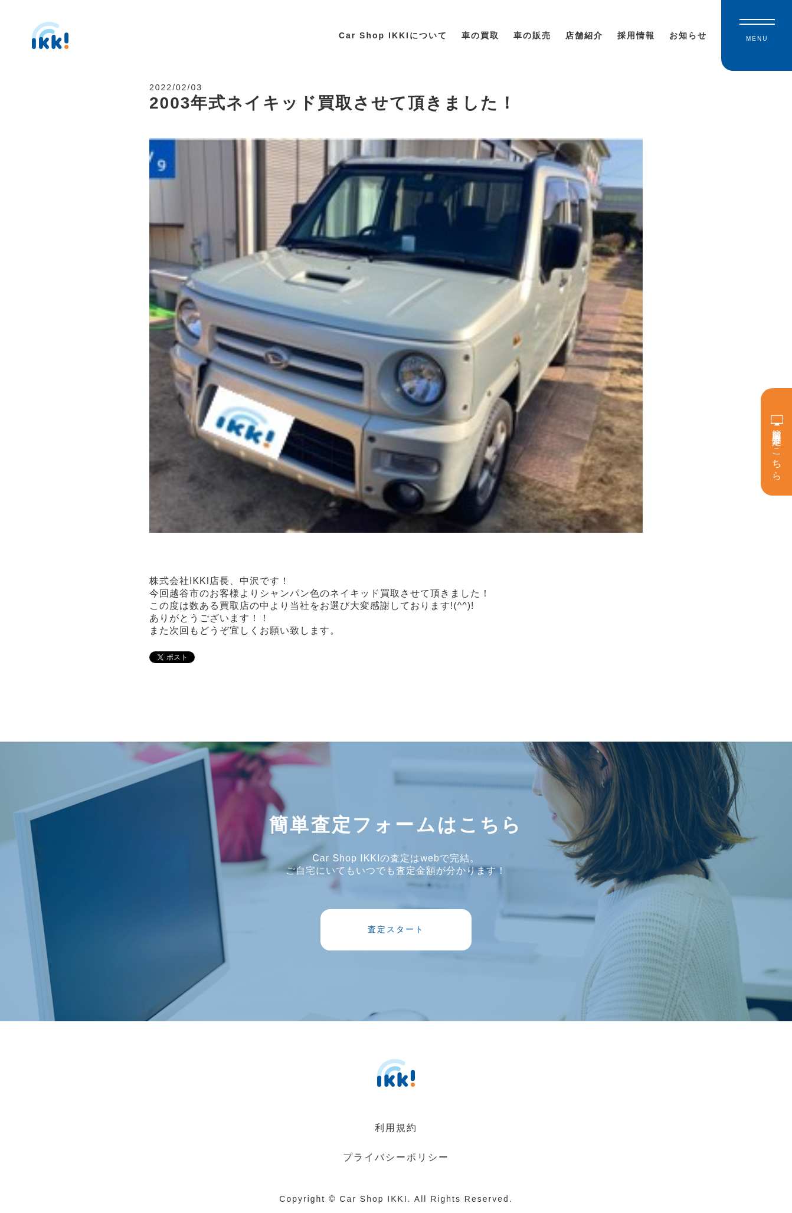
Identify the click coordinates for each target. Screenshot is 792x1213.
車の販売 (532, 35)
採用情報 (636, 35)
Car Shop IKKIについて (393, 35)
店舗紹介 (584, 35)
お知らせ (688, 35)
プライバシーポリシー (396, 1157)
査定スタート (396, 929)
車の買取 (480, 35)
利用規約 (396, 1128)
